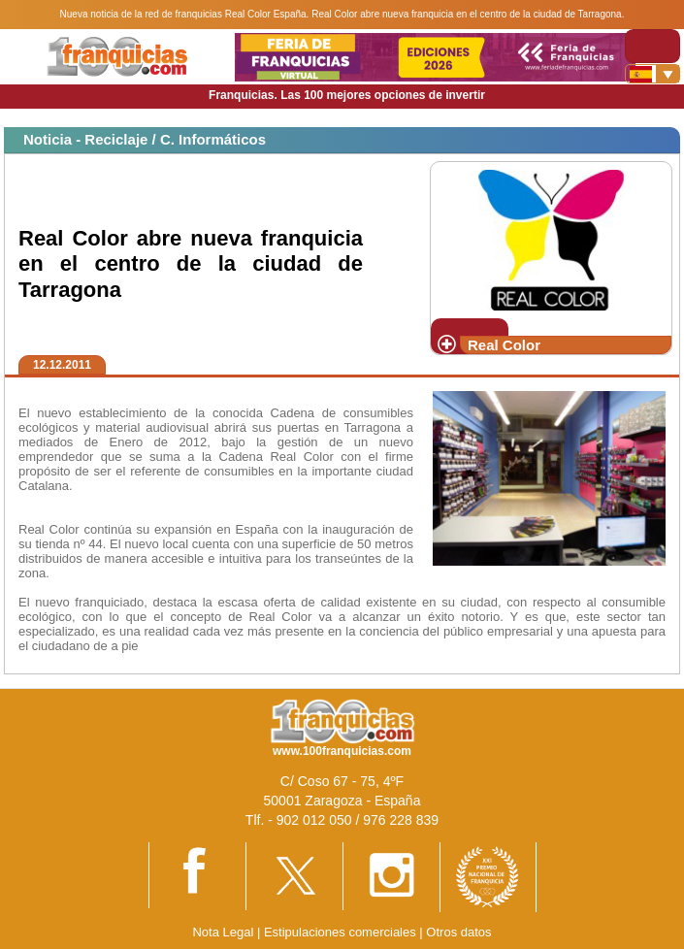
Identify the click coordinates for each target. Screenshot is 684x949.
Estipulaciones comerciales (341, 932)
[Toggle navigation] (652, 46)
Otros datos (458, 932)
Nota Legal (222, 932)
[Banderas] (652, 73)
